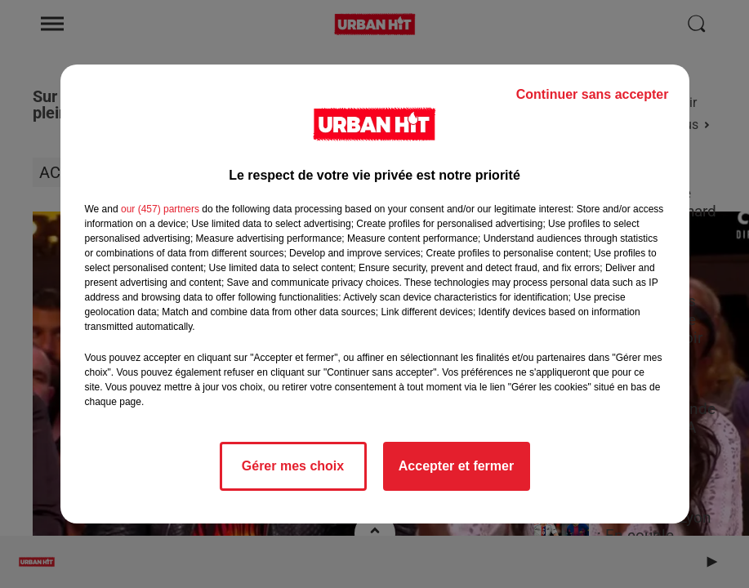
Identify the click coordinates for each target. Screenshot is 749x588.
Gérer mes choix (293, 466)
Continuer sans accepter (592, 94)
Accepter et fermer (456, 466)
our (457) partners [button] (160, 209)
